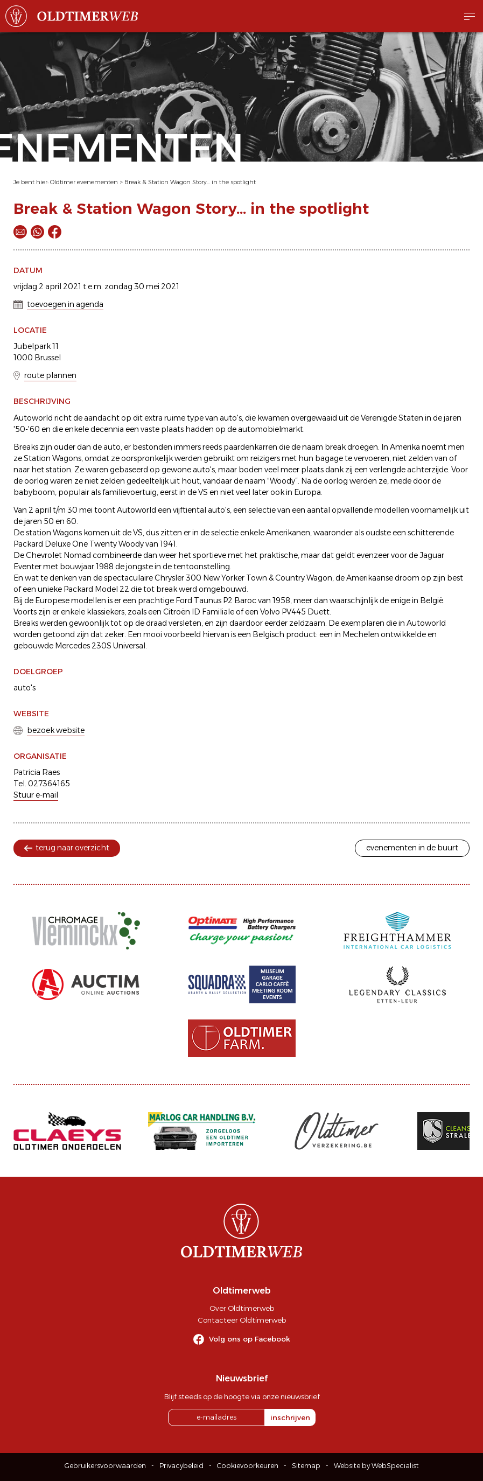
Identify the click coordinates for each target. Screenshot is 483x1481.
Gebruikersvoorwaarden (105, 1466)
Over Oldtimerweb (241, 1308)
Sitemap (306, 1466)
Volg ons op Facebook (249, 1339)
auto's (24, 688)
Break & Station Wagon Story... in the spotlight (190, 182)
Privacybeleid (181, 1466)
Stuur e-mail (35, 795)
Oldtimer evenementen (84, 182)
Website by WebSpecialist (376, 1466)
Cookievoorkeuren (247, 1466)
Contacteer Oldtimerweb (242, 1320)
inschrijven (290, 1417)
